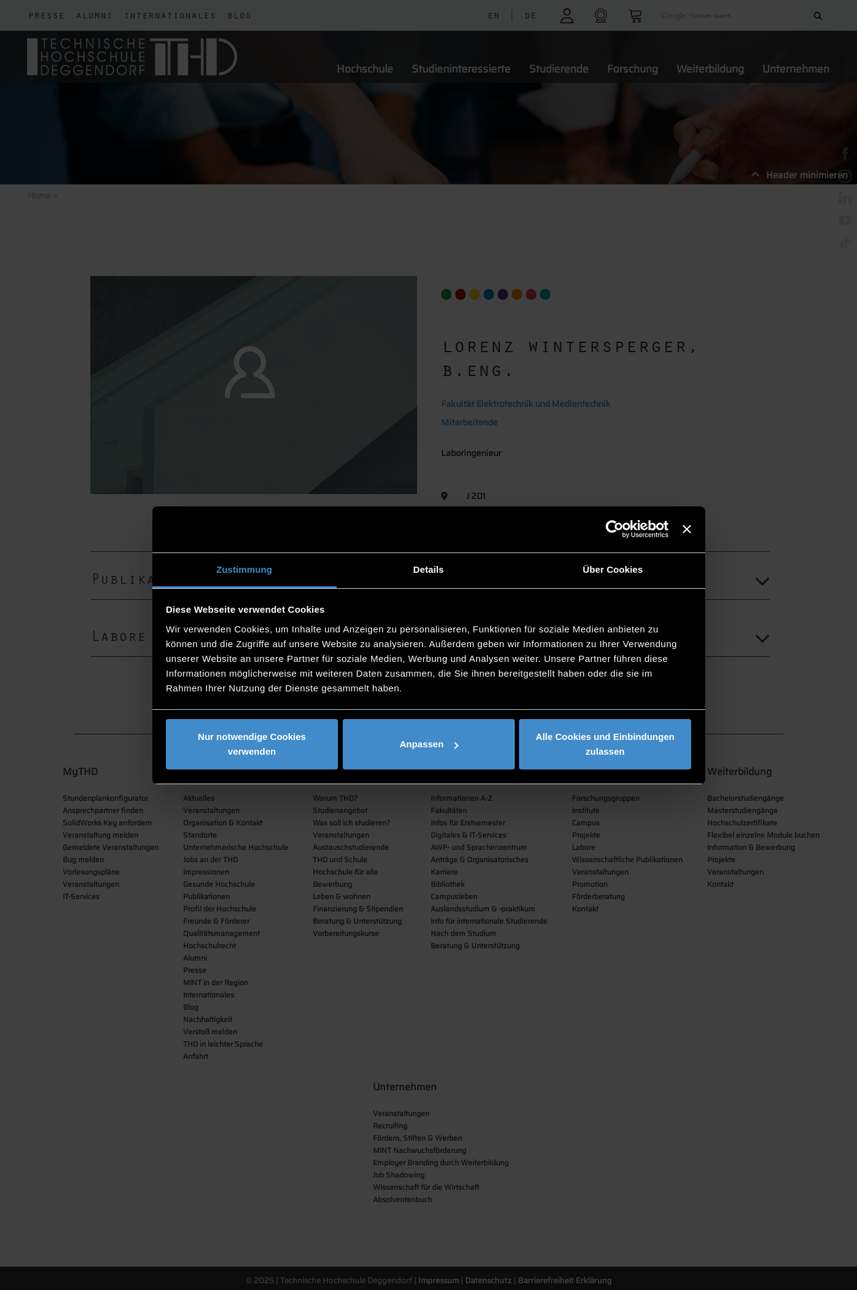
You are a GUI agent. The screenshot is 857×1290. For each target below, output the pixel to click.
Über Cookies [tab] (613, 569)
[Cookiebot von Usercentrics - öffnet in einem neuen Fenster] (614, 529)
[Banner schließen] (687, 529)
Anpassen (428, 744)
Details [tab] (428, 569)
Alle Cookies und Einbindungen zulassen (605, 744)
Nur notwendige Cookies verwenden (252, 744)
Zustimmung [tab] (244, 569)
